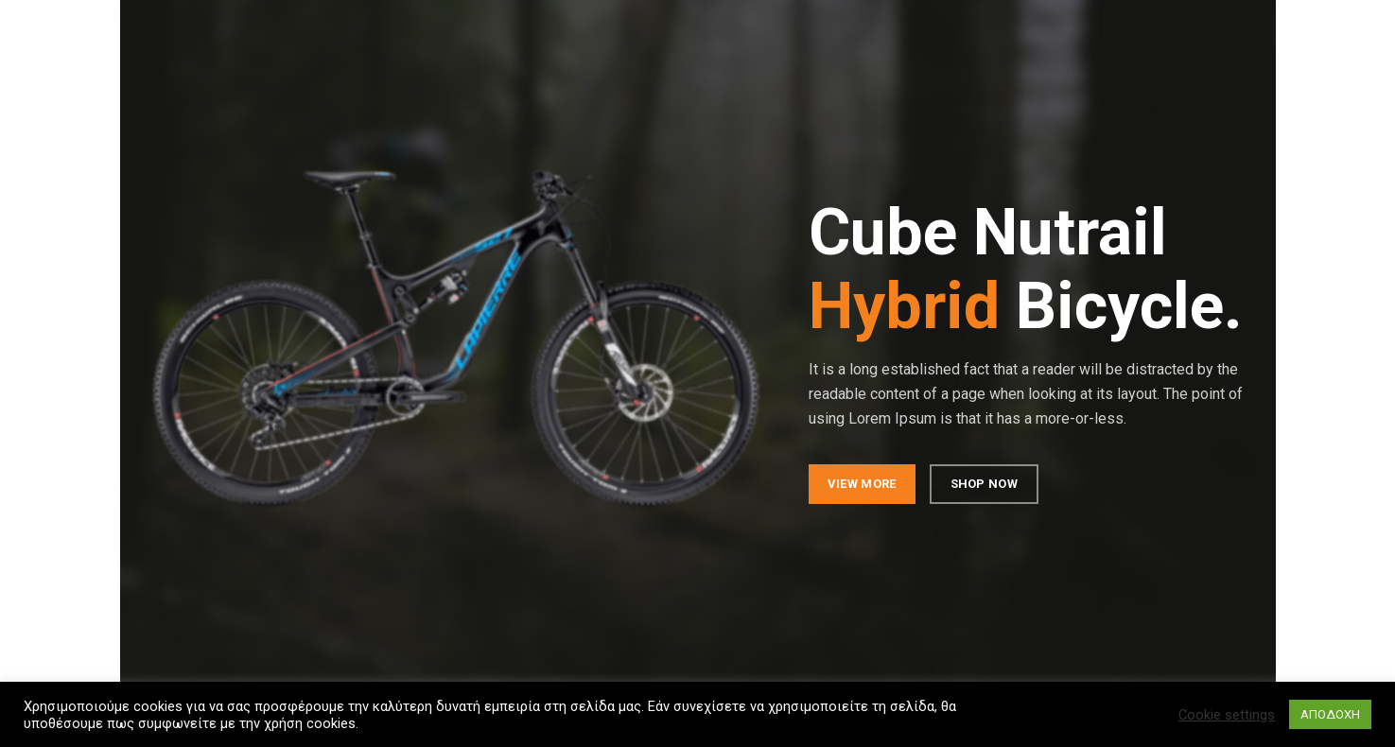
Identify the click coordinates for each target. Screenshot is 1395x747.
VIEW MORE (861, 484)
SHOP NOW (983, 484)
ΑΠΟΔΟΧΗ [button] (1330, 714)
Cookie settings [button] (1226, 714)
